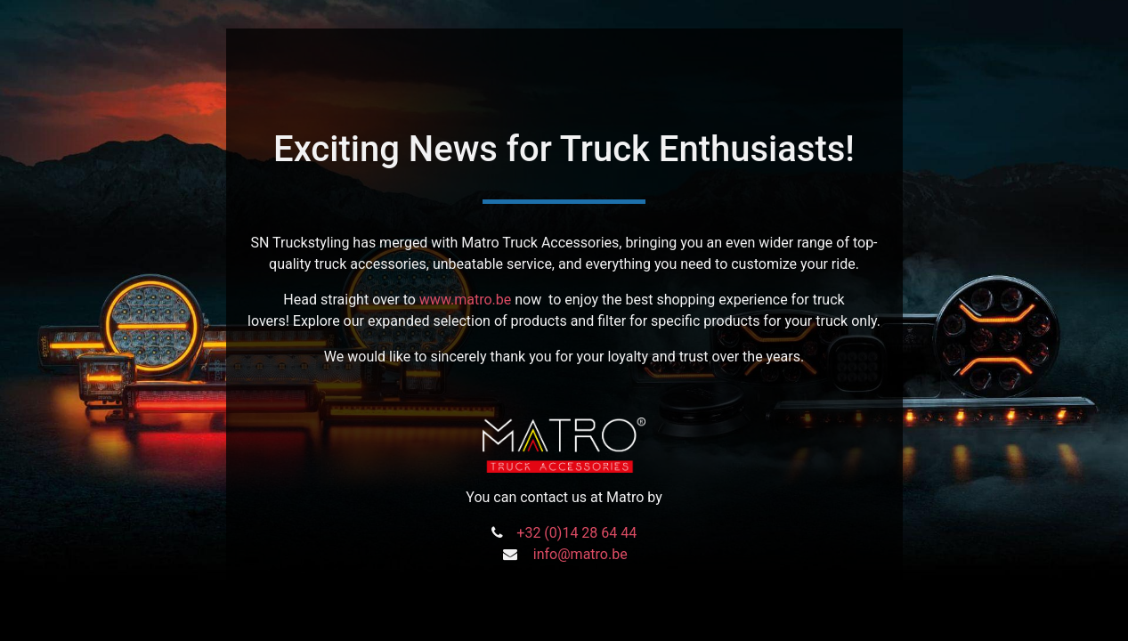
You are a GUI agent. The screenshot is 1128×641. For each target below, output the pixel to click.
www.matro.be (465, 299)
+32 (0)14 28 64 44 (576, 532)
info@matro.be (580, 554)
